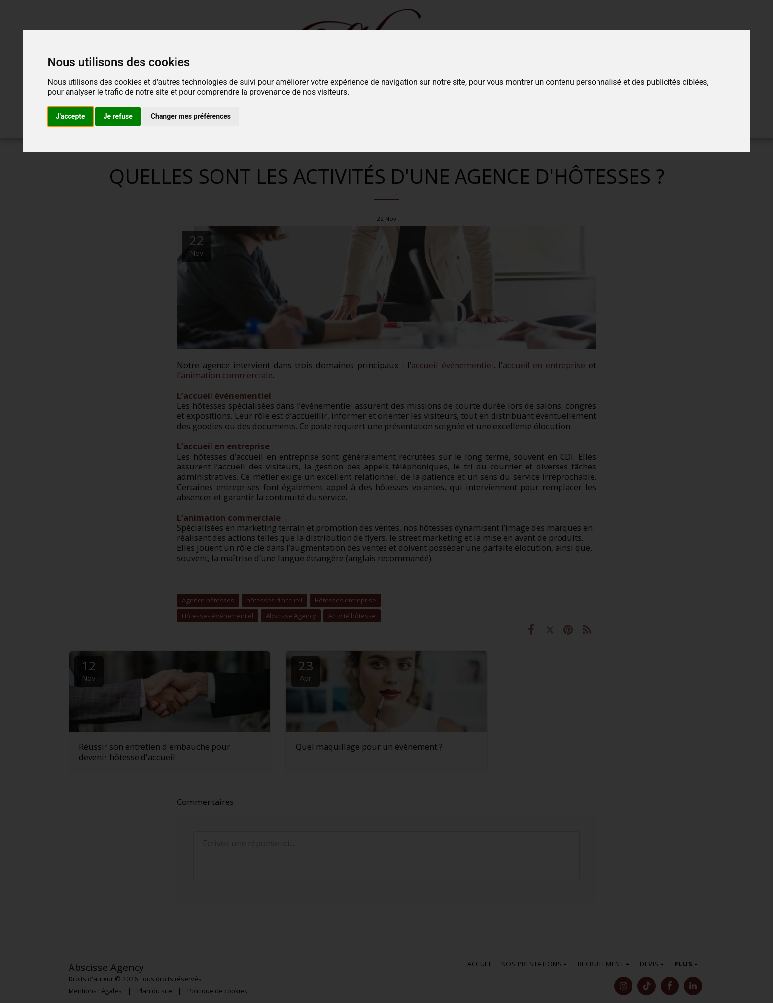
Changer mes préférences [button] (191, 116)
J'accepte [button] (70, 116)
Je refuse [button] (118, 116)
